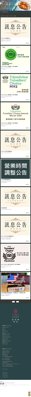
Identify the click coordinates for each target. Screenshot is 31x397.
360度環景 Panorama (5, 339)
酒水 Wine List (4, 332)
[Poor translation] (3, 383)
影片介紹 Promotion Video (5, 335)
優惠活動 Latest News (5, 342)
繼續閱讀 (27, 71)
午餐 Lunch (3, 328)
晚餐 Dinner (3, 329)
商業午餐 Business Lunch (5, 327)
